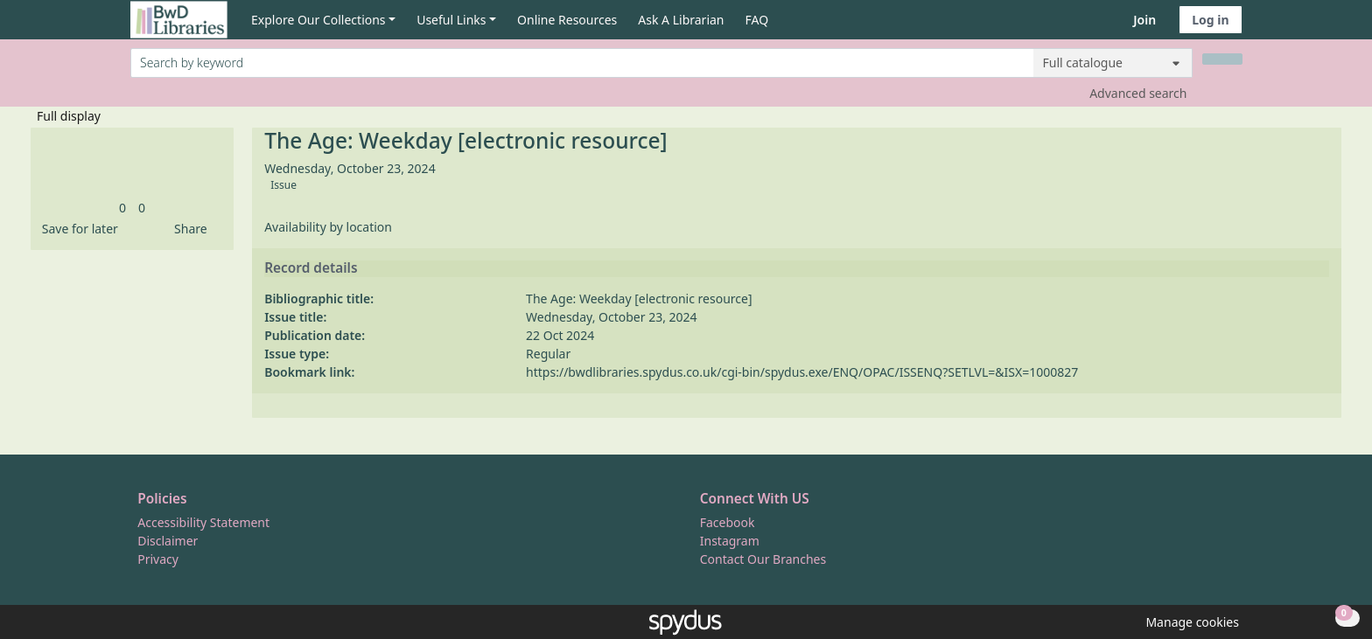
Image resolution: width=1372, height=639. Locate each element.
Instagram (730, 540)
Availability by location (328, 227)
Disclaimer (167, 540)
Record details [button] (310, 268)
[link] (122, 207)
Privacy (157, 559)
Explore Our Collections (318, 19)
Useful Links (451, 19)
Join (1144, 19)
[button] (77, 228)
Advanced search (1137, 93)
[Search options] (1113, 63)
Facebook (727, 522)
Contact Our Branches (763, 559)
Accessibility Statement (203, 522)
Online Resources (567, 19)
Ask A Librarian (681, 19)
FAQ (757, 19)
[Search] (1222, 59)
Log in (1210, 19)
